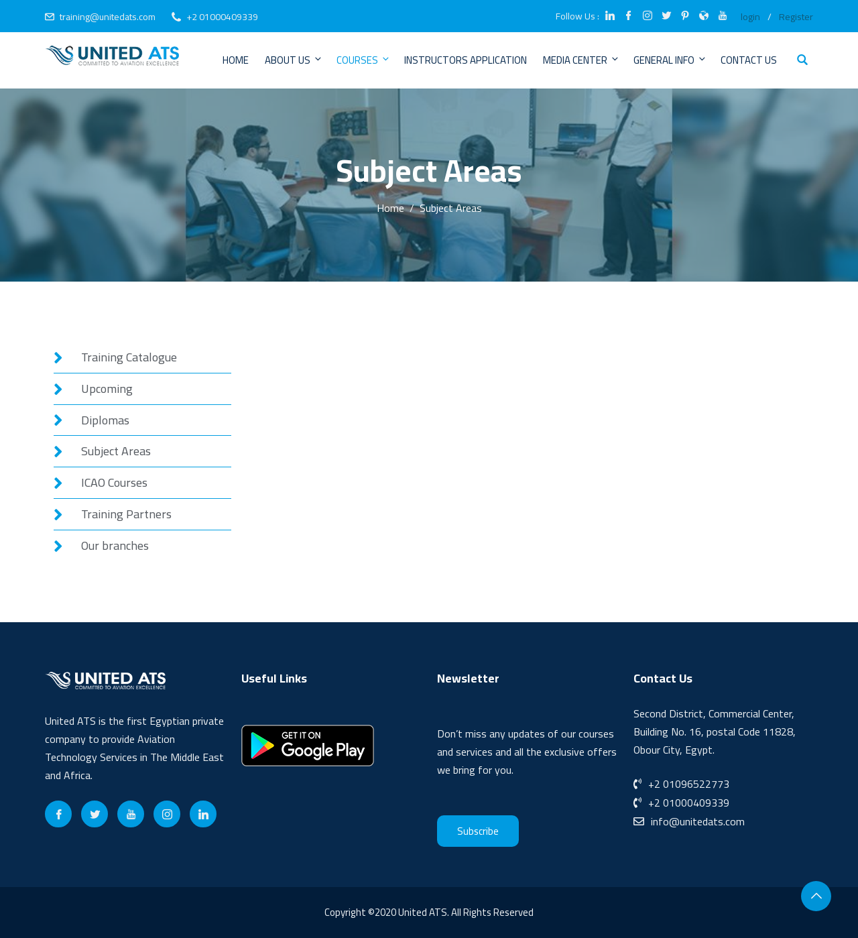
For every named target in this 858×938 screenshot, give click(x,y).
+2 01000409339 (222, 16)
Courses (363, 60)
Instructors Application (465, 60)
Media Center (581, 60)
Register (796, 16)
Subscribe (478, 831)
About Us (294, 60)
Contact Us (749, 60)
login (750, 16)
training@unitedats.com (108, 16)
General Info (670, 60)
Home (236, 60)
